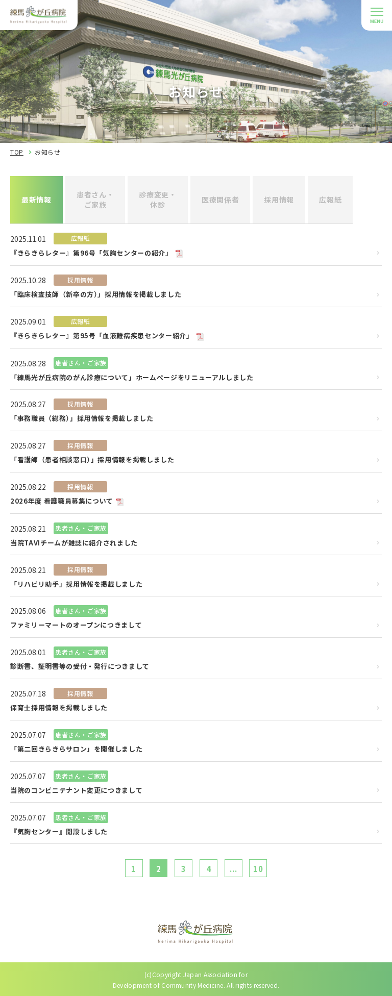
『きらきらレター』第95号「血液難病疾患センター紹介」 (101, 336)
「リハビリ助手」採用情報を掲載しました (76, 584)
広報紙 (330, 199)
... (233, 868)
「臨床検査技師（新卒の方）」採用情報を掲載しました (95, 294)
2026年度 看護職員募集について (61, 501)
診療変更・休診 (158, 199)
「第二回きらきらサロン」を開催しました (76, 749)
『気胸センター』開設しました (59, 832)
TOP (16, 151)
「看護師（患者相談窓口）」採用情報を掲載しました (92, 460)
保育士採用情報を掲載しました (59, 708)
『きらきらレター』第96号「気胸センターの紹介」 (91, 253)
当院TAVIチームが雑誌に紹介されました (74, 543)
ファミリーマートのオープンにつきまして (76, 625)
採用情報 (279, 199)
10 (258, 868)
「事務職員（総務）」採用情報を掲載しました (82, 418)
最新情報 (36, 199)
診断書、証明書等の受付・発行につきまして (80, 666)
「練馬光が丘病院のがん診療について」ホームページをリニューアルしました (132, 378)
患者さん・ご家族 (95, 199)
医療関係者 (220, 199)
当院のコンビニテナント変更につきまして (76, 790)
